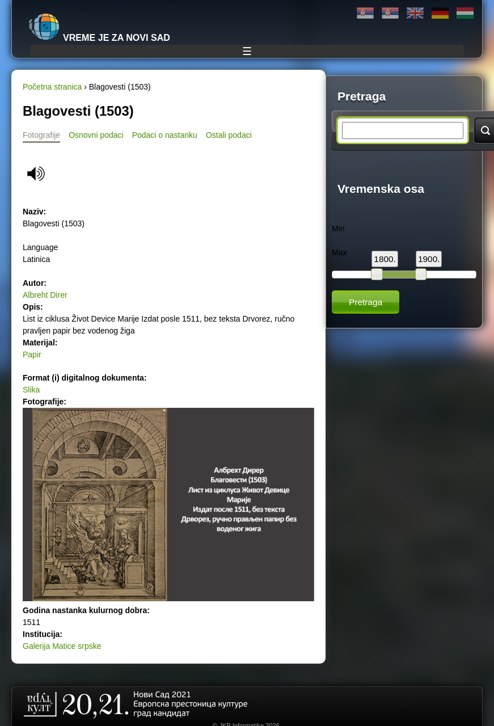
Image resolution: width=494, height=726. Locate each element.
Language (40, 247)
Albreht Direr (45, 294)
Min (338, 228)
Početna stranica (52, 86)
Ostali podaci (229, 135)
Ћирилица (365, 13)
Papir (32, 354)
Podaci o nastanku (164, 135)
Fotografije (41, 135)
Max (339, 252)
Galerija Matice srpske (62, 646)
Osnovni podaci (96, 135)
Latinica (390, 13)
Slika (31, 389)
